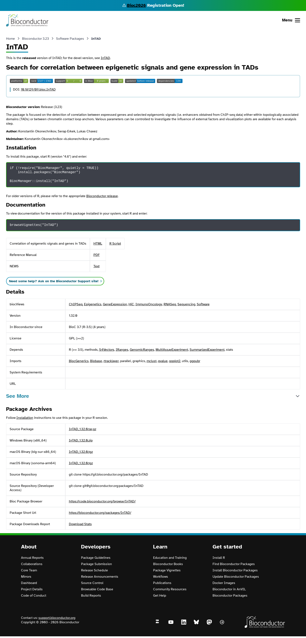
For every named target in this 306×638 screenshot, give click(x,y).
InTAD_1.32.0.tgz (81, 452)
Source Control (92, 583)
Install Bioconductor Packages (235, 570)
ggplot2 (174, 361)
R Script (115, 243)
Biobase (96, 361)
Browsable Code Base (97, 589)
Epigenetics (92, 304)
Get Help (159, 595)
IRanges (122, 350)
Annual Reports (32, 558)
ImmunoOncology (148, 304)
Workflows (160, 577)
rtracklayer (111, 361)
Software (203, 304)
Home (10, 39)
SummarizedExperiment (207, 350)
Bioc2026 (136, 5)
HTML (97, 243)
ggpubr (195, 361)
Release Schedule (94, 570)
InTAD (105, 58)
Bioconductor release (102, 196)
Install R (219, 558)
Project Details (32, 589)
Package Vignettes (167, 570)
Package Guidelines (95, 558)
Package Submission (96, 564)
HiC (131, 304)
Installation (24, 418)
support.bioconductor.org (56, 618)
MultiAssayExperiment (172, 350)
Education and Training (170, 558)
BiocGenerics (79, 361)
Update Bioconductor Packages (236, 577)
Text (96, 266)
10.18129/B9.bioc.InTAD (38, 89)
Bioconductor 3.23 (35, 39)
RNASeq (170, 304)
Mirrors (26, 577)
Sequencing (186, 304)
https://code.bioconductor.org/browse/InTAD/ (102, 501)
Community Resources (169, 589)
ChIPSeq (76, 304)
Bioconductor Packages (230, 595)
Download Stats (80, 524)
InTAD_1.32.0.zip (81, 440)
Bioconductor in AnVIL (229, 589)
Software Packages (70, 39)
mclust (151, 361)
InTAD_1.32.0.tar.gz (82, 429)
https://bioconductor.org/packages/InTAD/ (100, 513)
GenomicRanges (142, 350)
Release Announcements (99, 577)
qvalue (163, 361)
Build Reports (91, 595)
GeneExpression (115, 304)
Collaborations (31, 564)
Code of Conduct (33, 595)
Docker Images (224, 583)
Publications (162, 583)
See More (17, 396)
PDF (96, 255)
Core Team (29, 570)
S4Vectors (106, 350)
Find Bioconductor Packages (234, 564)
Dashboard (29, 583)
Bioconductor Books (168, 564)
